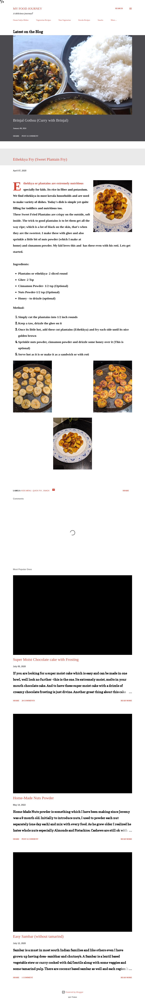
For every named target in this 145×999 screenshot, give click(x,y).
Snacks (100, 20)
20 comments (28, 701)
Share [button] (16, 136)
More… (114, 20)
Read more (126, 701)
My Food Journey (27, 8)
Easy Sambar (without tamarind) (38, 936)
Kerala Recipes (84, 20)
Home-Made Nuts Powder (33, 798)
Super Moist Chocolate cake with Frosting (46, 659)
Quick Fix (37, 491)
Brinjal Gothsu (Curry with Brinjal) (40, 120)
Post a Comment (30, 136)
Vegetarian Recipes (43, 20)
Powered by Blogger (72, 992)
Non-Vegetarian (65, 20)
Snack (46, 491)
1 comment (27, 978)
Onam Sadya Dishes (21, 20)
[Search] (119, 8)
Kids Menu (26, 491)
